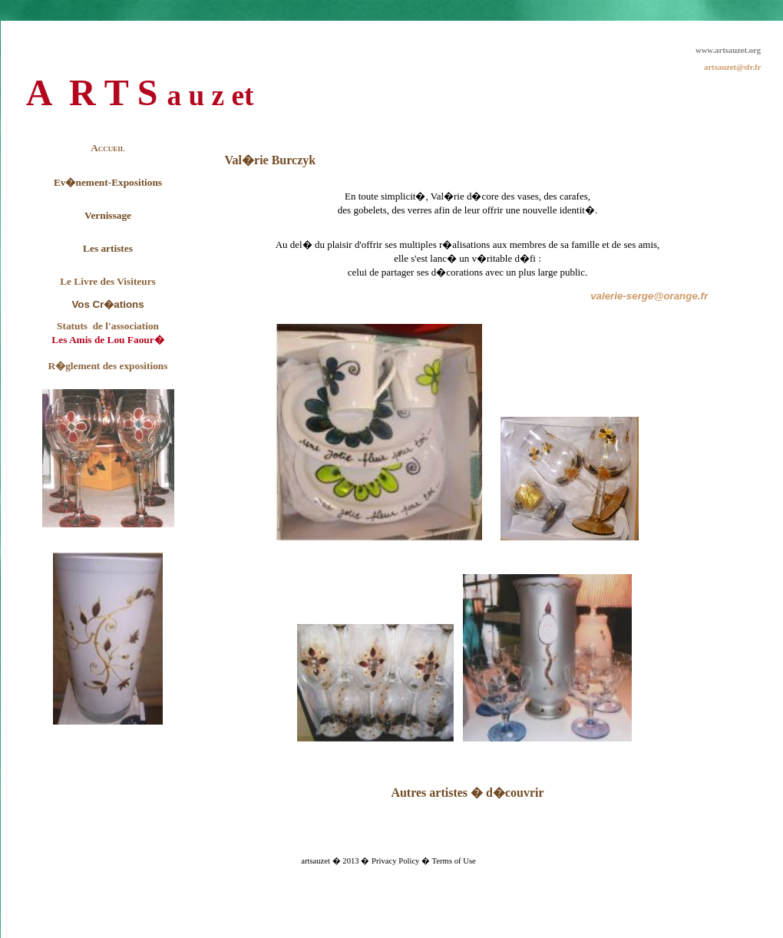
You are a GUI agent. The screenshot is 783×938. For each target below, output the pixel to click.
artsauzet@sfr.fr (732, 67)
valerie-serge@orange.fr (649, 296)
